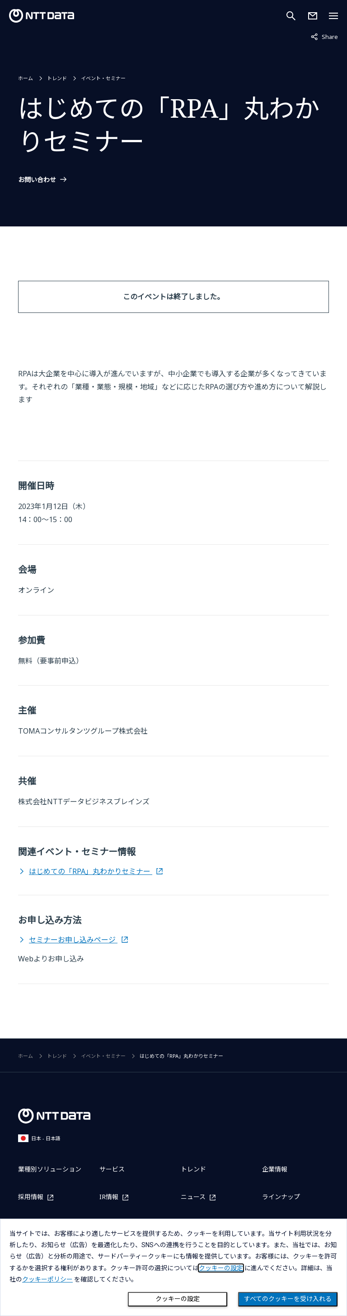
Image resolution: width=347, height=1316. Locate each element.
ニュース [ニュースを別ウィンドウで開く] (193, 1197)
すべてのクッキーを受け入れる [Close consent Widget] (288, 1298)
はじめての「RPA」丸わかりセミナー (90, 871)
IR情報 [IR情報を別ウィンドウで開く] (108, 1197)
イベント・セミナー (103, 78)
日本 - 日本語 (39, 1138)
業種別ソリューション (49, 1169)
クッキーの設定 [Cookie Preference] (177, 1298)
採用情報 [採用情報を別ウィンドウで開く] (30, 1197)
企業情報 (274, 1169)
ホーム (25, 78)
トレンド (57, 78)
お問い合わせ (37, 179)
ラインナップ (281, 1196)
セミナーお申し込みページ (73, 940)
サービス (112, 1169)
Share (324, 36)
